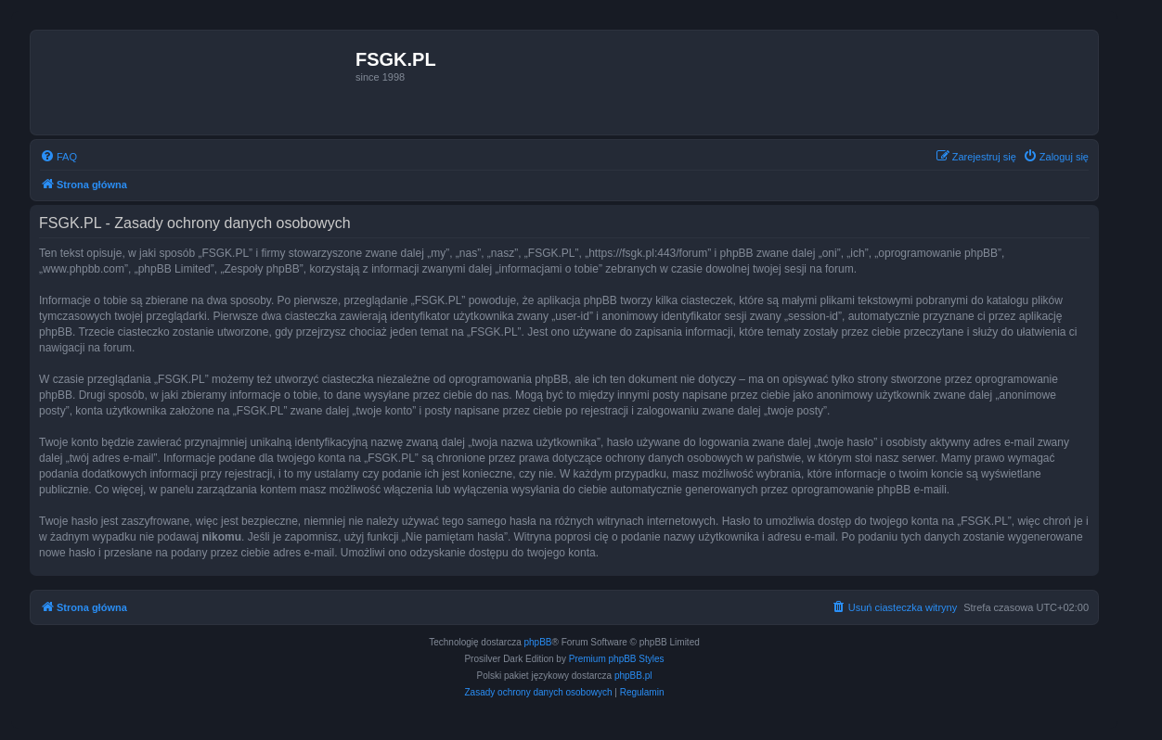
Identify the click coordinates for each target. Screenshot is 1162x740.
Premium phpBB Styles (617, 659)
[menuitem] (58, 157)
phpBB (538, 642)
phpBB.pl (633, 675)
